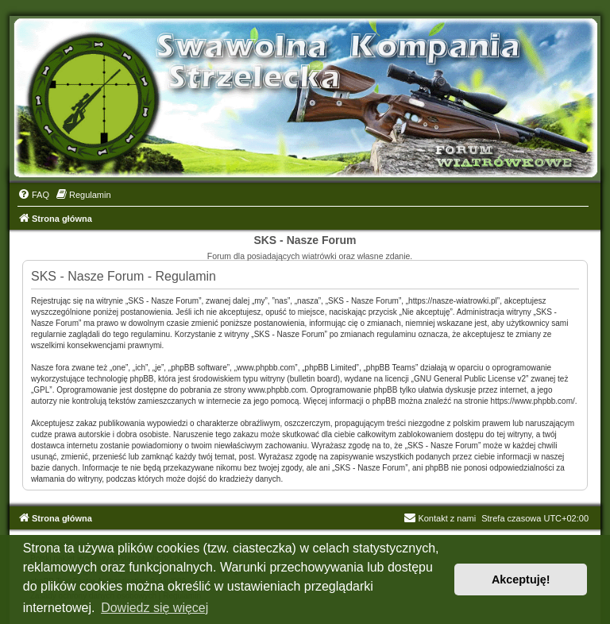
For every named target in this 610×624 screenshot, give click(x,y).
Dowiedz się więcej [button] (154, 607)
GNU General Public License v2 (470, 378)
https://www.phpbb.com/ (533, 401)
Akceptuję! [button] (521, 579)
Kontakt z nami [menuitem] (439, 518)
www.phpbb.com (277, 390)
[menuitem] (33, 195)
